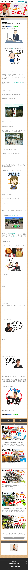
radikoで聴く (4, 16)
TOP (2, 19)
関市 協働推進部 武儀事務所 (18, 82)
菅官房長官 (13, 48)
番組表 (21, 1)
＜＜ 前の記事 (7, 420)
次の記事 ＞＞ (21, 420)
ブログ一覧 (6, 19)
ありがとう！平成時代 (12, 233)
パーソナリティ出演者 (14, 16)
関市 (9, 74)
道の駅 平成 (13, 215)
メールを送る (23, 16)
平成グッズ (7, 245)
